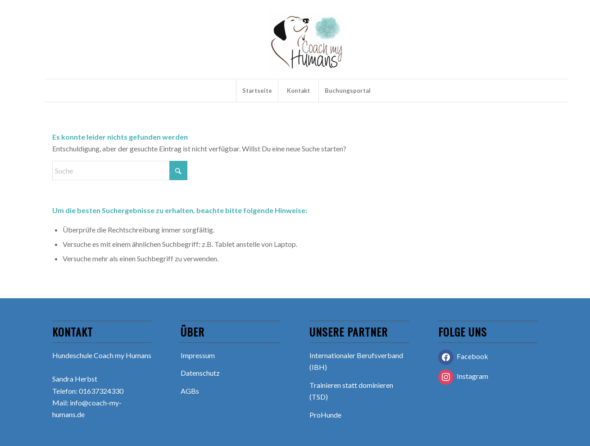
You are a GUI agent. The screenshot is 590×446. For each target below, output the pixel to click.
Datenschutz (200, 373)
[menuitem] (257, 90)
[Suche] (119, 170)
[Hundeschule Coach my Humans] (306, 45)
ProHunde (325, 414)
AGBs (190, 391)
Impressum (198, 355)
